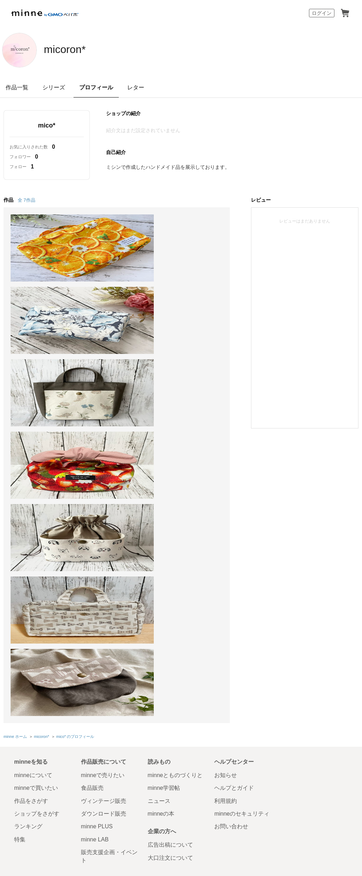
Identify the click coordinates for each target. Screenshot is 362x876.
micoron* (72, 49)
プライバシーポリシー (202, 602)
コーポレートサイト (166, 785)
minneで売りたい (103, 485)
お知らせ (225, 485)
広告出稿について (170, 554)
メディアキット (299, 602)
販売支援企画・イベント (109, 566)
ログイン (322, 13)
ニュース (159, 510)
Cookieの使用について (95, 602)
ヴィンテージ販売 (103, 510)
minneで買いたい (36, 498)
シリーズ (53, 87)
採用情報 (266, 602)
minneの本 (161, 523)
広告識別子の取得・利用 (148, 602)
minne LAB (95, 549)
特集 (19, 549)
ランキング (28, 536)
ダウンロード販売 (103, 523)
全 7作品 (26, 200)
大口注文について (170, 567)
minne (46, 591)
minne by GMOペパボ (44, 13)
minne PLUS (97, 536)
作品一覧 (17, 87)
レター (135, 87)
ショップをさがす (36, 523)
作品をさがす (31, 510)
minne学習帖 (164, 498)
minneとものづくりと (175, 485)
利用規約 (225, 510)
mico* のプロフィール (75, 446)
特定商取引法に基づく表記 (39, 602)
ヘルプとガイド (234, 498)
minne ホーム (15, 446)
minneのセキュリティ (241, 523)
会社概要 (240, 602)
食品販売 (92, 498)
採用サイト (206, 785)
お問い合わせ (231, 536)
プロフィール (96, 87)
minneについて (33, 485)
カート (345, 13)
